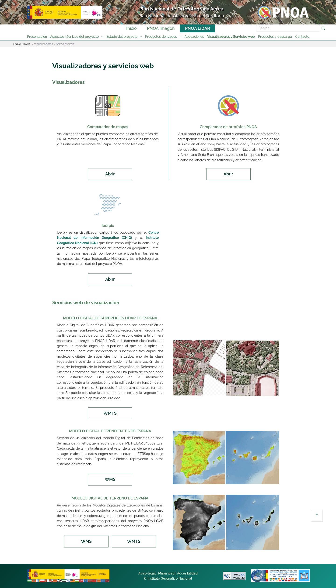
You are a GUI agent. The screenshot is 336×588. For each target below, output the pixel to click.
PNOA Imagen (161, 28)
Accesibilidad (187, 573)
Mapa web (166, 573)
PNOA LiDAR (197, 28)
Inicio (131, 28)
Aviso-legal (147, 573)
